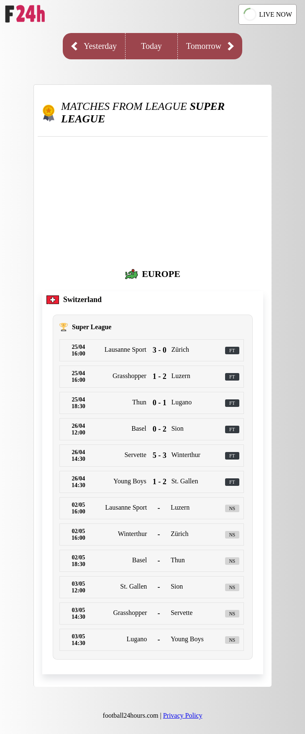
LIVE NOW (267, 14)
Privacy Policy (182, 715)
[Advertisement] (153, 199)
